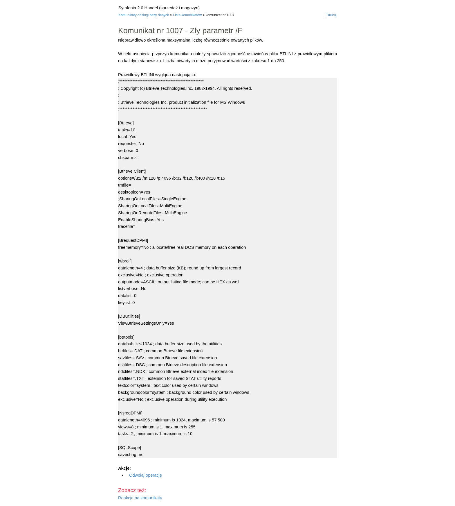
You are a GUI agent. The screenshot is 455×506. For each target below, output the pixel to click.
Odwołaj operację (145, 475)
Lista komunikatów (187, 15)
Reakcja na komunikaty (140, 498)
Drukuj (331, 15)
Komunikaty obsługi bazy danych (143, 15)
